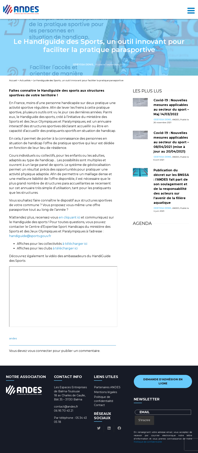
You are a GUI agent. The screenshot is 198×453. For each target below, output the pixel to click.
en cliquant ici (70, 217)
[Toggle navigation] (191, 9)
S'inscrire (144, 420)
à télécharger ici (74, 244)
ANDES (13, 338)
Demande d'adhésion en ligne (163, 381)
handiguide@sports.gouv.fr (30, 236)
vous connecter (40, 351)
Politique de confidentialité (148, 441)
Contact (99, 405)
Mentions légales (105, 392)
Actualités (25, 80)
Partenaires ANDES (107, 387)
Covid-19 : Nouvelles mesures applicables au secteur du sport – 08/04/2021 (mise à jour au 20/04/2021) (171, 142)
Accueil (13, 80)
